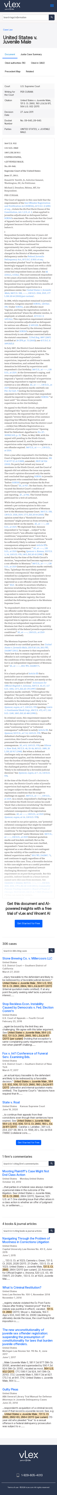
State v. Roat (11, 1102)
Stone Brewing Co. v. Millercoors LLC (27, 958)
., (24, 494)
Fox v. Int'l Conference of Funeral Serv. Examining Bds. (25, 1055)
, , (27, 293)
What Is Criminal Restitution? (21, 1287)
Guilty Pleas (10, 1389)
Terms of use (13, 1487)
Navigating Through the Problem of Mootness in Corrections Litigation (26, 1240)
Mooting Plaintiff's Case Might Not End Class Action (25, 1173)
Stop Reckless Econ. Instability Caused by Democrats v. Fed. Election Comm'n (28, 1007)
